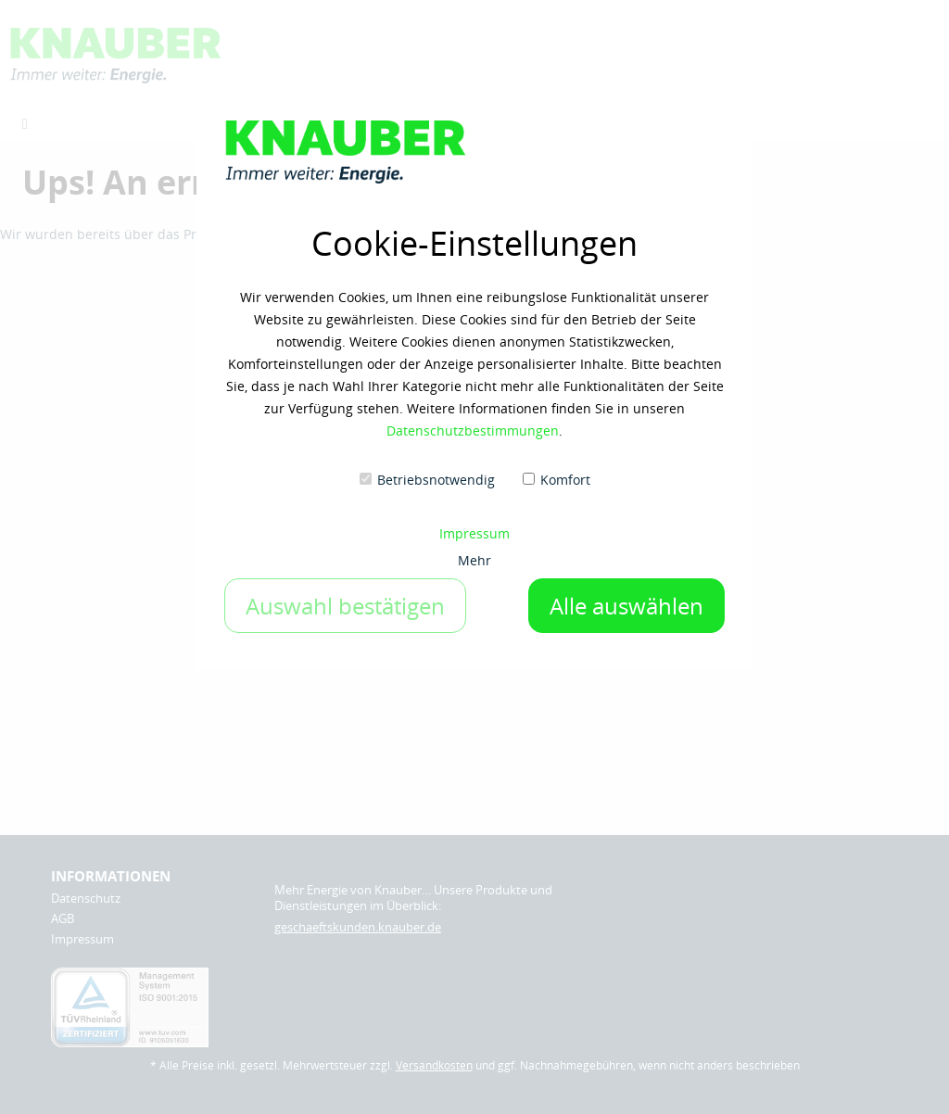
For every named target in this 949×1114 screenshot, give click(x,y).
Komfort (565, 479)
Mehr (474, 560)
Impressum (474, 533)
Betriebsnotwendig (436, 479)
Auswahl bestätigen (345, 605)
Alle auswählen (626, 605)
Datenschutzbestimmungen (472, 430)
